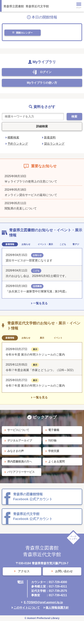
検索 (74, 116)
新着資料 (50, 137)
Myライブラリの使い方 (42, 82)
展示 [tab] (42, 338)
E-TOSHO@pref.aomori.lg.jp (43, 602)
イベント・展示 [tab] (45, 244)
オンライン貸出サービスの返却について (31, 194)
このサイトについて (27, 607)
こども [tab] (63, 244)
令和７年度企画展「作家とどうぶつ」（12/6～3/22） (40, 370)
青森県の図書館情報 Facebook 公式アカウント (32, 496)
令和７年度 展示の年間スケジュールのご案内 (35, 385)
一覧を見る (40, 303)
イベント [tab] (58, 338)
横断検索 (13, 137)
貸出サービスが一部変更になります (29, 260)
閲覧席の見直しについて (21, 208)
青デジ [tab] (75, 244)
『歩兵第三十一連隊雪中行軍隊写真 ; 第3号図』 (37, 291)
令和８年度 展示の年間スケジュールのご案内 (35, 354)
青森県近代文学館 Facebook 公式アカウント (32, 516)
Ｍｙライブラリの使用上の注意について (31, 181)
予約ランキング (17, 143)
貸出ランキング (54, 143)
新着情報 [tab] (9, 244)
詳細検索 (42, 126)
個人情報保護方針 (57, 607)
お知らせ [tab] (26, 244)
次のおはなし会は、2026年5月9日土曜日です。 (37, 275)
